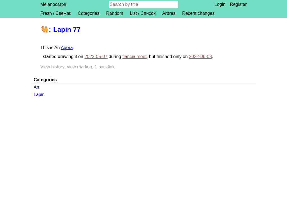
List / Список (142, 13)
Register (238, 4)
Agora (67, 47)
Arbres (168, 13)
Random (114, 13)
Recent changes (198, 13)
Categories (88, 13)
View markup (79, 66)
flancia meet (134, 56)
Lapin (39, 94)
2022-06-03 (200, 56)
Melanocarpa (53, 4)
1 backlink (105, 66)
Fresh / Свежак (55, 13)
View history (52, 66)
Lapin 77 (66, 29)
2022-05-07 (95, 56)
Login (219, 4)
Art (36, 87)
